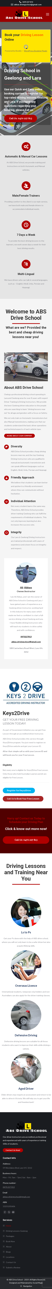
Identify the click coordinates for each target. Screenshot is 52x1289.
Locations (8, 1257)
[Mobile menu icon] (47, 14)
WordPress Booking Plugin (35, 51)
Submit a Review (13, 1267)
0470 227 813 (27, 2)
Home (8, 1226)
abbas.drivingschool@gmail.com (27, 5)
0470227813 (26, 636)
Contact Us (11, 1262)
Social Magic (38, 1283)
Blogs (8, 1252)
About (9, 1246)
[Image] (26, 912)
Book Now (10, 1241)
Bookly (18, 51)
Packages (10, 1236)
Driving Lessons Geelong (17, 1231)
